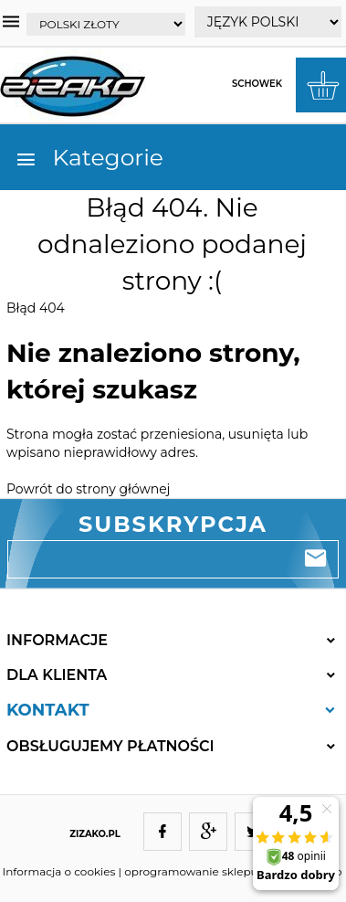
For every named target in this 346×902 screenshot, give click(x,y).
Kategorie (89, 157)
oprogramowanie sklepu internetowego (232, 871)
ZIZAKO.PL (95, 834)
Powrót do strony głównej (88, 489)
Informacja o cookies (59, 871)
